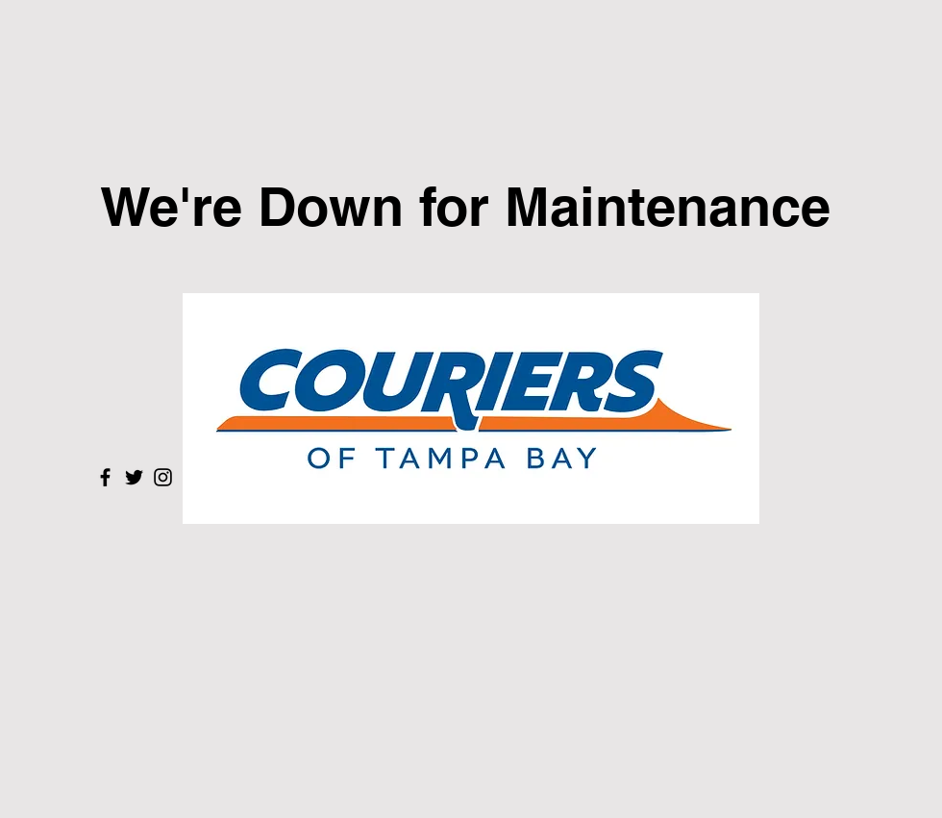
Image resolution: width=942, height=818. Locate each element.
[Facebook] (105, 477)
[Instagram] (163, 477)
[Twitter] (134, 477)
